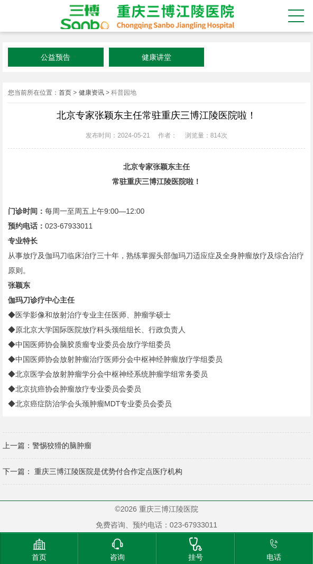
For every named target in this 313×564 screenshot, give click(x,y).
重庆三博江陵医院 (145, 16)
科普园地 (123, 92)
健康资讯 (91, 92)
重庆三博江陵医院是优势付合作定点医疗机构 (107, 471)
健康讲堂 (156, 57)
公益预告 (55, 57)
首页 (65, 92)
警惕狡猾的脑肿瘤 (61, 445)
